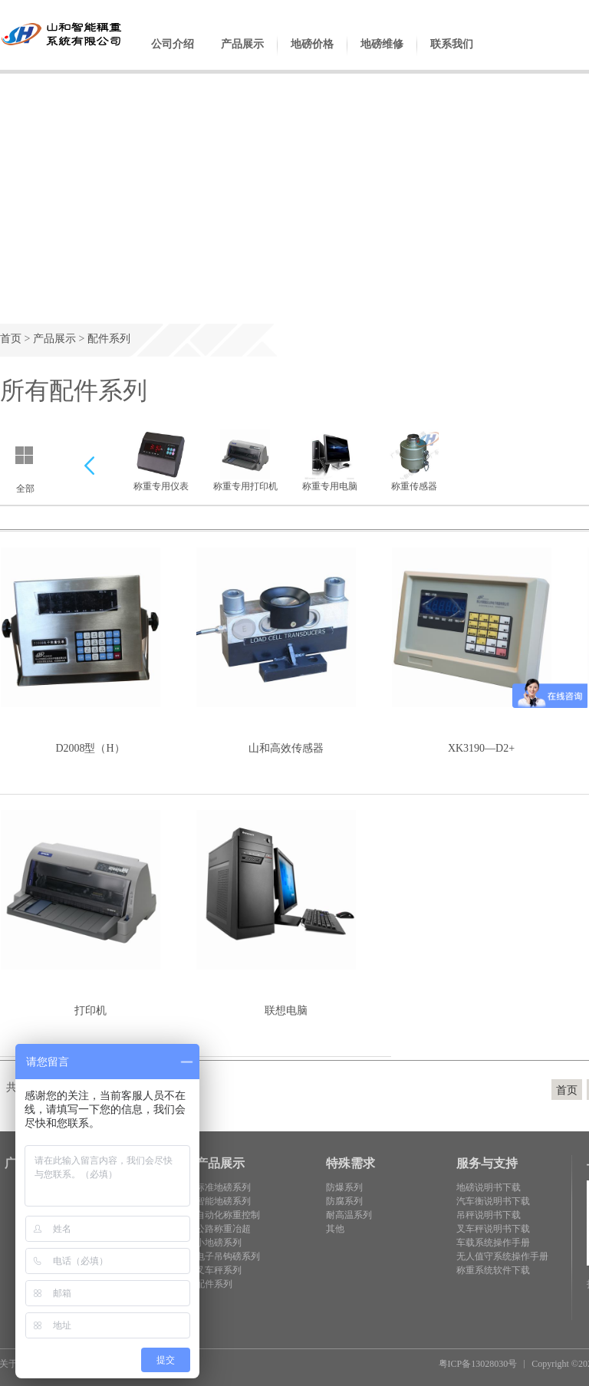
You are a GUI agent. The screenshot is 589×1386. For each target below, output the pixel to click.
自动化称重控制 (228, 1215)
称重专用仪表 (161, 461)
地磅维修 (382, 56)
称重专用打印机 (245, 461)
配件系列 (108, 338)
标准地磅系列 (223, 1187)
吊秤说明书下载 (488, 1215)
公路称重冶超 (223, 1228)
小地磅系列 (219, 1242)
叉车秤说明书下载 (493, 1228)
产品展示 (242, 56)
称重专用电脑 (329, 461)
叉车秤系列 (219, 1270)
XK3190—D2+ (481, 748)
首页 (10, 338)
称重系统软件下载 (493, 1270)
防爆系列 (344, 1187)
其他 (335, 1228)
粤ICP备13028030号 (478, 1363)
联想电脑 (286, 1010)
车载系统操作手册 (493, 1242)
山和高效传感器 (286, 748)
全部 (25, 488)
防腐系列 (344, 1201)
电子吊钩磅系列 (228, 1256)
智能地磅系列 (223, 1201)
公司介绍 (172, 56)
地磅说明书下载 (488, 1187)
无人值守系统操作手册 (502, 1256)
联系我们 (451, 56)
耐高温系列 (349, 1215)
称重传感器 (414, 461)
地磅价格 (312, 56)
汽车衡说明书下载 (493, 1201)
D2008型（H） (89, 748)
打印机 (90, 1010)
